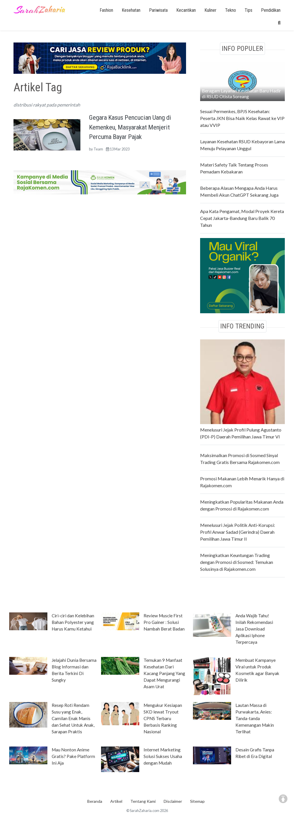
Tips (248, 10)
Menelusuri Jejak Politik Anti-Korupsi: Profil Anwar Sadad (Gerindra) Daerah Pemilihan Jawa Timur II (237, 532)
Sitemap (197, 801)
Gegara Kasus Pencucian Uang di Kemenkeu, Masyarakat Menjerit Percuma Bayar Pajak (130, 127)
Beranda (94, 801)
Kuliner (210, 10)
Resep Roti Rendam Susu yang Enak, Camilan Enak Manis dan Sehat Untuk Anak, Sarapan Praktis (73, 718)
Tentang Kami (143, 801)
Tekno (230, 10)
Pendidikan (271, 10)
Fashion (106, 10)
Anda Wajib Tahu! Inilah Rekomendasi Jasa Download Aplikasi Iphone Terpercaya (254, 629)
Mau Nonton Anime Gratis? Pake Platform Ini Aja (73, 756)
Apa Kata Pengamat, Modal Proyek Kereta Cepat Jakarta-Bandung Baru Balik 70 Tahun (242, 218)
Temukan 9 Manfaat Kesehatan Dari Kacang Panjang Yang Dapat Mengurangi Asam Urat (164, 673)
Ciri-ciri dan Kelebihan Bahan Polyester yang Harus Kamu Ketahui (73, 622)
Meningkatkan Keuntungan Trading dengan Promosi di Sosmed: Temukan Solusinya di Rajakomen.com (236, 562)
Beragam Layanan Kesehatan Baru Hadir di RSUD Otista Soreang (241, 93)
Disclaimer (173, 801)
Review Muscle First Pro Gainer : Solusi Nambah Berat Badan (164, 622)
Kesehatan (131, 10)
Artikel (116, 801)
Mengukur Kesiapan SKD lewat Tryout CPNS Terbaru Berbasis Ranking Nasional (163, 718)
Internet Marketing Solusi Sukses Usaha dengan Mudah (163, 756)
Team (98, 149)
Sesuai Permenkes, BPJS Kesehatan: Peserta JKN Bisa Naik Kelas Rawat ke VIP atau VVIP (242, 118)
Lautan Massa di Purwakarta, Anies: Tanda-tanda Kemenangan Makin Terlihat (254, 718)
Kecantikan (186, 10)
